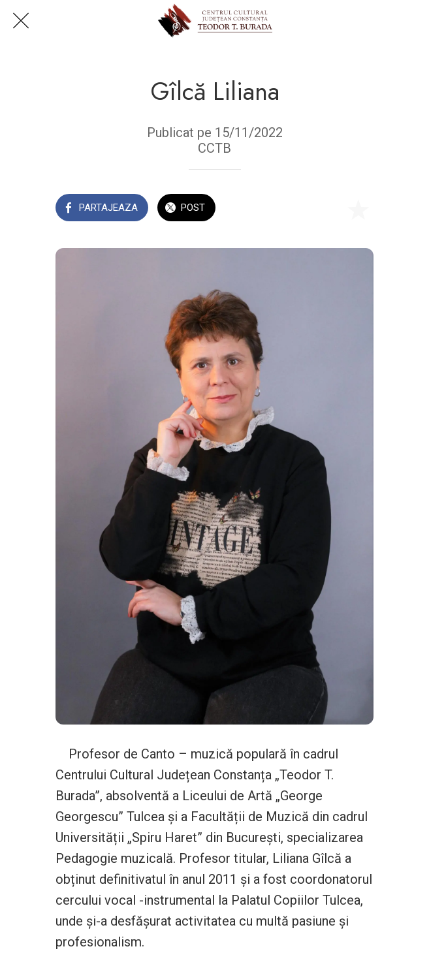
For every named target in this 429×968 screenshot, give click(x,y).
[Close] (21, 21)
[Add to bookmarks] (357, 209)
